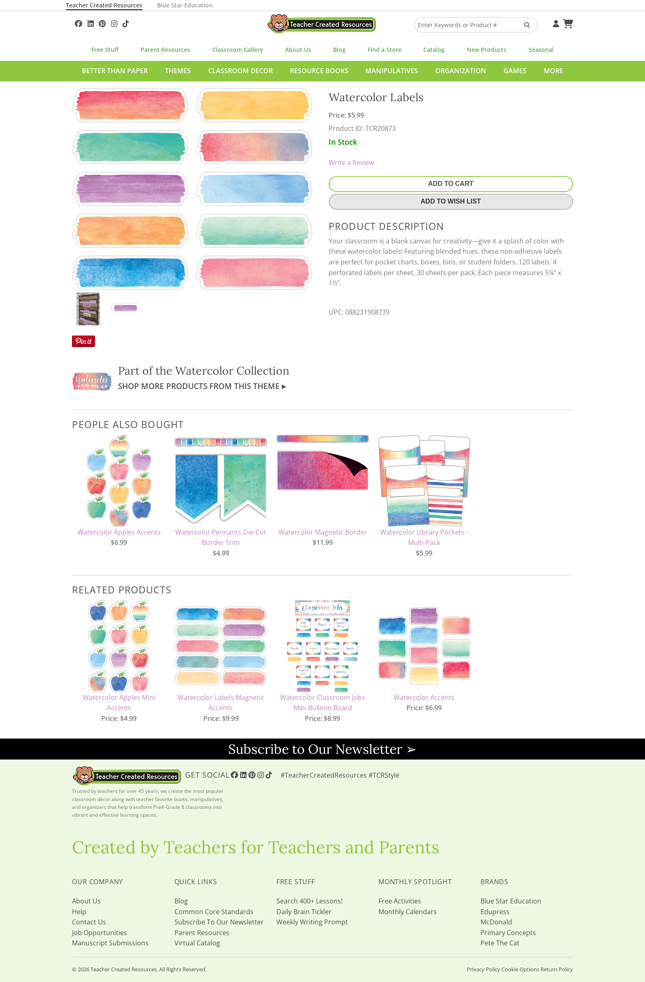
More (553, 70)
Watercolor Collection (232, 371)
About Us (298, 49)
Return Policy (557, 969)
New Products (486, 49)
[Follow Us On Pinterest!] (102, 22)
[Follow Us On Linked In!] (91, 22)
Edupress (495, 911)
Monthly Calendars (407, 911)
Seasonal (541, 49)
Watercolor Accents (424, 697)
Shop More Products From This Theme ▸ (202, 385)
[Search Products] (524, 24)
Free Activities (399, 901)
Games (515, 70)
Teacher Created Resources (104, 5)
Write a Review (351, 162)
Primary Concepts (508, 932)
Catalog (434, 49)
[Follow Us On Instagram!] (114, 22)
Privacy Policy (483, 969)
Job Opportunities (99, 932)
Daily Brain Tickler (304, 911)
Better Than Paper (115, 70)
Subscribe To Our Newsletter (219, 921)
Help (79, 911)
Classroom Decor (240, 70)
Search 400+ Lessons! (309, 901)
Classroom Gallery (237, 49)
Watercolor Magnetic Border (322, 532)
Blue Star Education (185, 5)
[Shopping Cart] (567, 22)
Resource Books (319, 70)
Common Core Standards (213, 911)
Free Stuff (104, 49)
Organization (460, 70)
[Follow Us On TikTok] (126, 22)
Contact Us (89, 921)
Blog (339, 49)
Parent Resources (165, 49)
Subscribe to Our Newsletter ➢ (322, 749)
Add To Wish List (451, 201)
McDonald (496, 921)
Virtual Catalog (197, 942)
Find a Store (384, 49)
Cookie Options (520, 969)
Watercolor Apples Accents (119, 532)
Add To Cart (450, 183)
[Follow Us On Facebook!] (78, 22)
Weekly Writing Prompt (312, 921)
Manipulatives (391, 70)
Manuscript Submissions (110, 942)
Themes (178, 70)
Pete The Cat (500, 942)
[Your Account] (555, 22)
